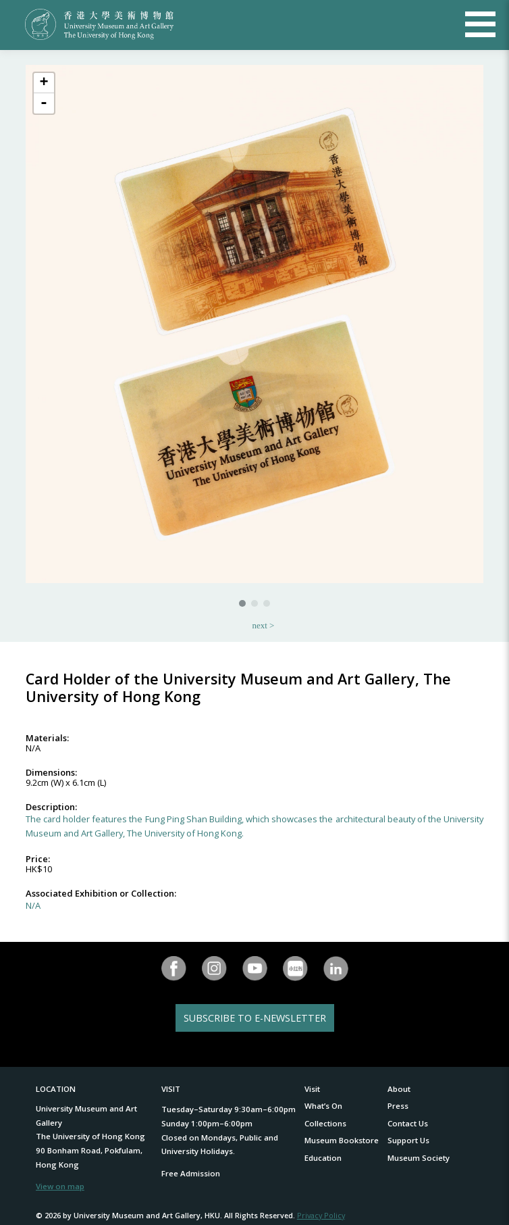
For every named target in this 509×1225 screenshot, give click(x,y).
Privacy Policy (321, 1215)
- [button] (44, 103)
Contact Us (407, 1123)
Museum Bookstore (341, 1140)
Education (323, 1158)
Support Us (408, 1140)
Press (397, 1106)
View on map (60, 1186)
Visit (312, 1089)
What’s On (323, 1106)
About (398, 1089)
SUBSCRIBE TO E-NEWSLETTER (255, 1017)
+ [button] (43, 83)
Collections (325, 1123)
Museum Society (418, 1158)
